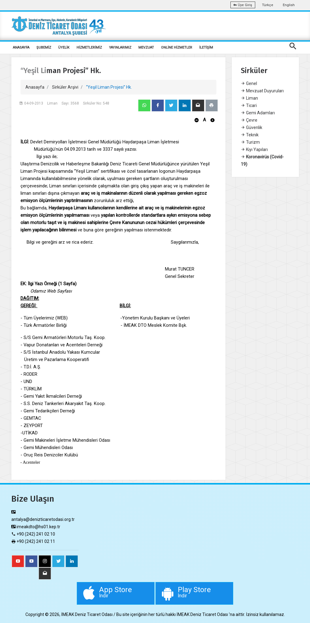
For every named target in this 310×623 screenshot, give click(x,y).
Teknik (250, 134)
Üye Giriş (242, 5)
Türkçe (267, 5)
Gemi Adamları (258, 112)
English (289, 5)
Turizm (250, 142)
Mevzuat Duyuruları (262, 90)
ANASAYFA (21, 48)
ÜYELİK (63, 48)
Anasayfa (34, 87)
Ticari (249, 105)
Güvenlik (251, 127)
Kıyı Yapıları (254, 149)
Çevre (249, 120)
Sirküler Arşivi (65, 87)
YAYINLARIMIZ (120, 48)
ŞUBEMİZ (43, 48)
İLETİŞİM (206, 48)
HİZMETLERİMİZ (89, 48)
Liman (249, 98)
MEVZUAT (146, 48)
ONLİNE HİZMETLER (176, 48)
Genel (249, 83)
